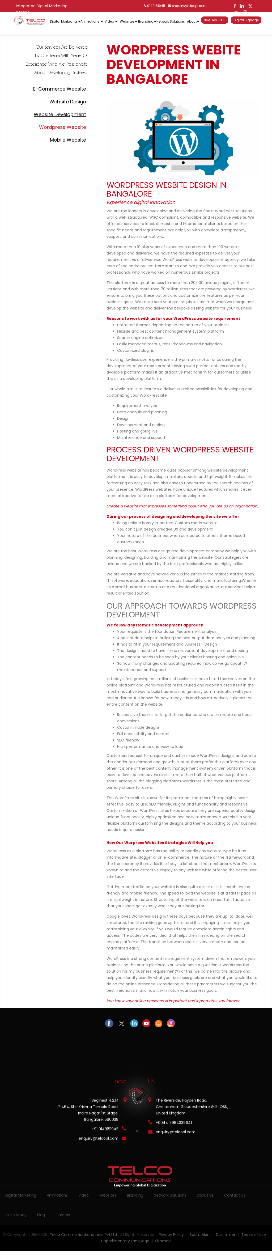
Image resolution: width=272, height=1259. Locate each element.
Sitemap (163, 1241)
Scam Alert (200, 1234)
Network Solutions (170, 1195)
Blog (41, 1215)
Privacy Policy (171, 1234)
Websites (107, 1195)
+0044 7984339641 (174, 1122)
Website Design (67, 101)
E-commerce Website (59, 89)
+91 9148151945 (105, 1129)
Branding (135, 1195)
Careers (63, 1215)
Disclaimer (226, 1234)
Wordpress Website (62, 127)
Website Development (60, 114)
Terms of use (254, 1234)
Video (83, 1195)
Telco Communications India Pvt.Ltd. (84, 1234)
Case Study (16, 1215)
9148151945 (154, 5)
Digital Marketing (20, 1195)
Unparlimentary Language (125, 1241)
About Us (205, 1195)
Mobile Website (68, 140)
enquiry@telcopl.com (187, 5)
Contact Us (234, 1195)
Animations (57, 1195)
